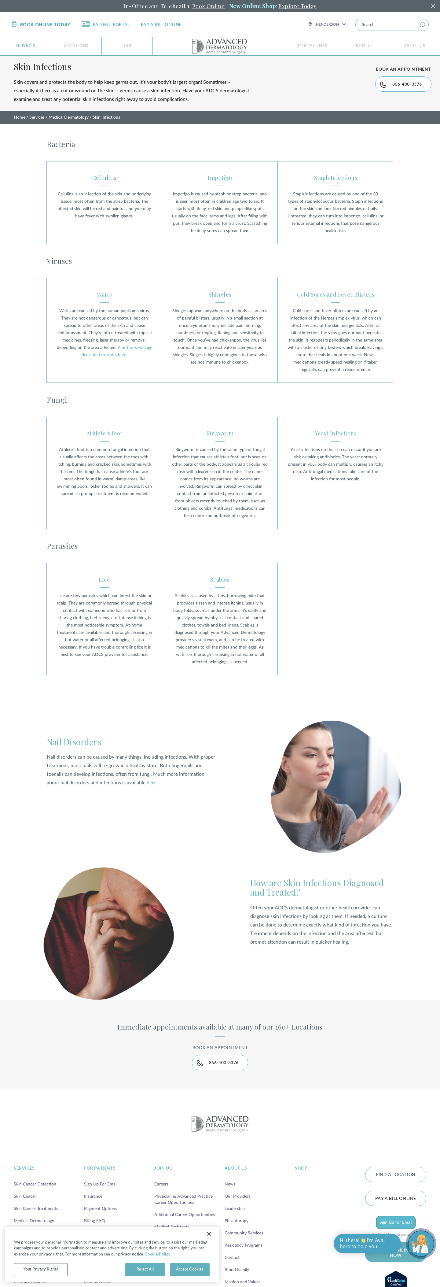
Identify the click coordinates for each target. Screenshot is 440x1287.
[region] (112, 1254)
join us (163, 1182)
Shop (127, 46)
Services (25, 46)
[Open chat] (421, 1243)
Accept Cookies (190, 1269)
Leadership (235, 1222)
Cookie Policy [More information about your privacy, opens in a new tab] (157, 1254)
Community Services (244, 1246)
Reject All (145, 1269)
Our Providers (238, 1210)
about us (236, 1182)
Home (19, 125)
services (24, 1182)
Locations (76, 46)
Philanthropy (236, 1234)
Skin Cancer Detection (35, 1198)
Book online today (41, 24)
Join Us (363, 46)
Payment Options (100, 1222)
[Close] (209, 1234)
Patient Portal (106, 24)
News (230, 1198)
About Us (414, 46)
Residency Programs (243, 1259)
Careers (161, 1198)
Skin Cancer (25, 1210)
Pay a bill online (161, 25)
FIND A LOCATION (396, 1188)
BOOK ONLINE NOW (395, 1266)
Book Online (208, 6)
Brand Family (237, 1283)
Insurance (93, 1210)
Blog (88, 1283)
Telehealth (23, 1283)
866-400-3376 (401, 93)
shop (301, 1182)
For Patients (312, 46)
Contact (232, 1271)
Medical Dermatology (69, 125)
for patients (100, 1182)
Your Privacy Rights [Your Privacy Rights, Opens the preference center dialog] (41, 1269)
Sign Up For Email (100, 1198)
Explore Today (297, 6)
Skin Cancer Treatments (36, 1222)
